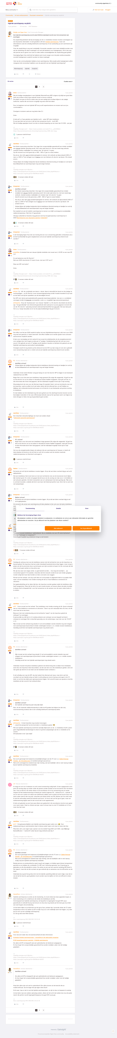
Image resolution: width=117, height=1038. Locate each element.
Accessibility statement (72, 1034)
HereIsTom (16, 894)
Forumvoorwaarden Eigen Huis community (51, 1034)
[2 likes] (23, 177)
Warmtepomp (18, 68)
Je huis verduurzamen (21, 15)
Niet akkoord (58, 528)
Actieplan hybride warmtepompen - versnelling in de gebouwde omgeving (35, 937)
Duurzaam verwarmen (36, 15)
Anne (15, 93)
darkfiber (16, 144)
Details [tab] (58, 508)
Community (9, 15)
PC (14, 360)
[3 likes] (24, 550)
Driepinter (16, 186)
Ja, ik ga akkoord (86, 528)
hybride (27, 68)
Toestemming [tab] (30, 508)
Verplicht (34, 68)
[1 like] (22, 134)
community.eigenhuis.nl (103, 3)
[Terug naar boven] (113, 1031)
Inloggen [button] (107, 10)
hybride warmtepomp (51, 42)
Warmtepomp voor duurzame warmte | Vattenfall (32, 218)
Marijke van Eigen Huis (20, 32)
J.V (14, 784)
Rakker (15, 468)
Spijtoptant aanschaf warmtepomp (24, 418)
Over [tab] (86, 508)
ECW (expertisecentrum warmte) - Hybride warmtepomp (30, 940)
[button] (98, 9)
